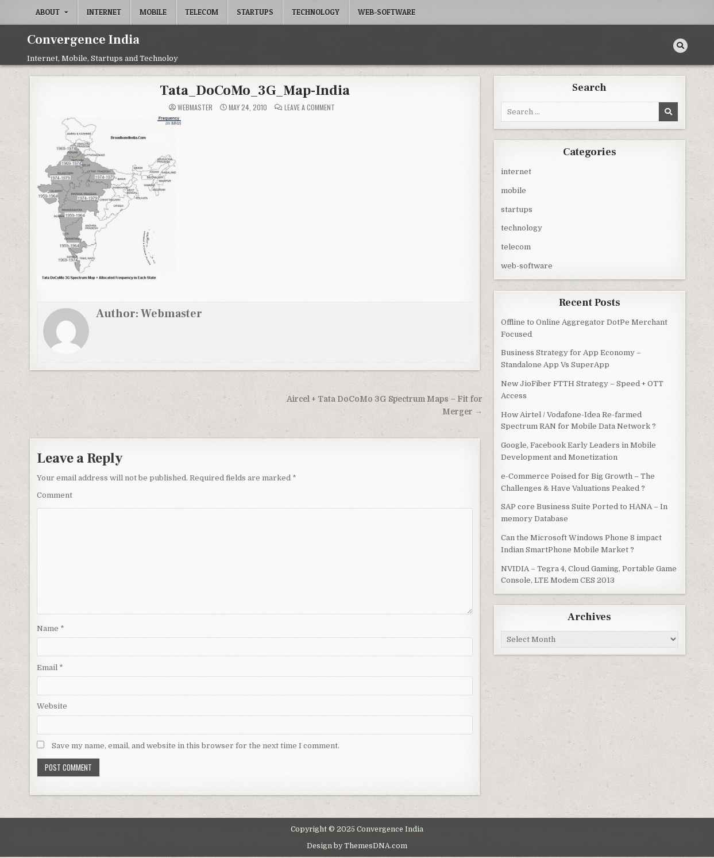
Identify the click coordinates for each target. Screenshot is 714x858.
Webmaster (195, 107)
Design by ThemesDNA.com (357, 846)
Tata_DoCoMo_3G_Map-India (255, 90)
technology (315, 12)
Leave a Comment (309, 107)
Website (52, 706)
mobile (153, 12)
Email (50, 667)
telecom (201, 12)
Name (50, 628)
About (48, 12)
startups (255, 12)
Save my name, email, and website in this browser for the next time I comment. (195, 745)
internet (104, 12)
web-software (386, 12)
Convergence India (83, 40)
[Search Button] (680, 46)
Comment (54, 495)
